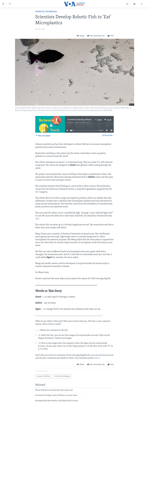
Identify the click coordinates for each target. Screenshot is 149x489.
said (37, 219)
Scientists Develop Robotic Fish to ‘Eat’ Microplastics (92, 120)
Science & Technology (46, 12)
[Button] (80, 35)
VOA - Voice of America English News (84, 123)
